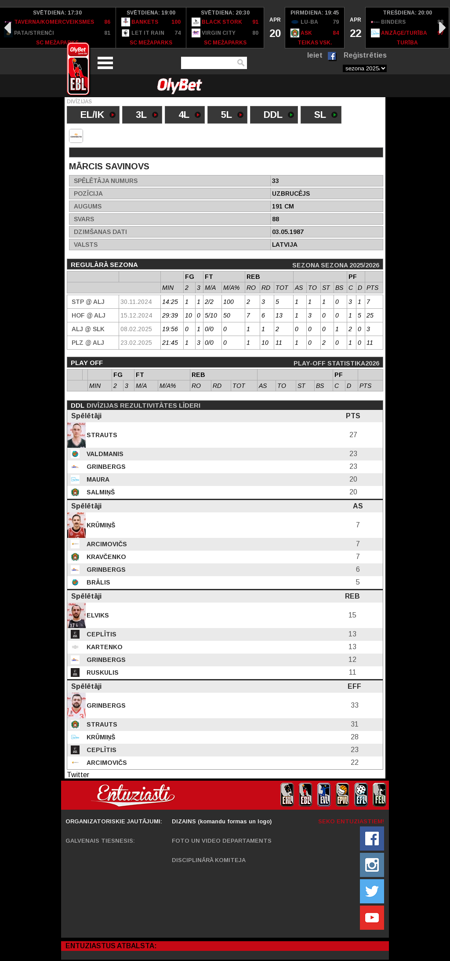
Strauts (101, 434)
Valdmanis (104, 453)
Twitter (78, 774)
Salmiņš (100, 492)
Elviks (97, 615)
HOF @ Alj (88, 315)
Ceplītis (100, 634)
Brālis (97, 582)
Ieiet (315, 55)
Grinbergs (105, 466)
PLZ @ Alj (88, 342)
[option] (151, 27)
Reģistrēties (365, 55)
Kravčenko (105, 556)
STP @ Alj (88, 301)
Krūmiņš (100, 525)
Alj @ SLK (88, 329)
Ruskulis (102, 672)
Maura (97, 479)
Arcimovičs (106, 544)
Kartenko (104, 646)
